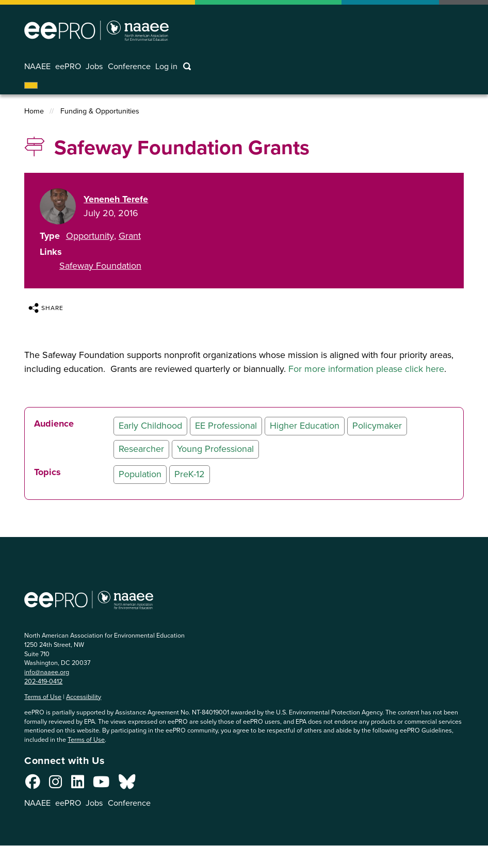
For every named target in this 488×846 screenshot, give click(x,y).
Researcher (141, 448)
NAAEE (37, 66)
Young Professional (215, 448)
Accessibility (83, 697)
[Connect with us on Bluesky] (127, 784)
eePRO (68, 66)
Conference (129, 66)
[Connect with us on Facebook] (32, 784)
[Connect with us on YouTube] (101, 784)
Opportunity (90, 235)
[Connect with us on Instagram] (55, 784)
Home (34, 111)
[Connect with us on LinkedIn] (77, 784)
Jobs (94, 66)
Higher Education (304, 425)
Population (140, 474)
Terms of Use (42, 697)
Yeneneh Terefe (116, 199)
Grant (130, 235)
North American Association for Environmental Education (96, 30)
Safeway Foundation (100, 265)
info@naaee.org (46, 672)
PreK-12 (189, 474)
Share (45, 308)
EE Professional (226, 425)
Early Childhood (150, 425)
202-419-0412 (43, 681)
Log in (166, 66)
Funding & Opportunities (99, 111)
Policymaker (377, 425)
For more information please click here (366, 369)
